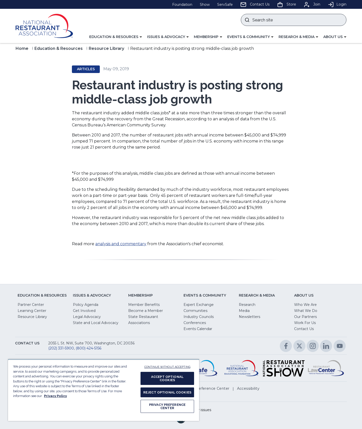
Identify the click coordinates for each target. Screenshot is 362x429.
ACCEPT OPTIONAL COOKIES (167, 378)
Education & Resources (58, 48)
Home (22, 48)
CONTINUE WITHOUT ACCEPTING (167, 367)
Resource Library (106, 48)
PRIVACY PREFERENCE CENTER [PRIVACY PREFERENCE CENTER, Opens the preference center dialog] (167, 406)
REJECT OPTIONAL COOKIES (167, 392)
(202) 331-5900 (61, 348)
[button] (115, 37)
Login (337, 4)
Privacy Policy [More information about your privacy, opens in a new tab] (55, 396)
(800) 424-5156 (88, 348)
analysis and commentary (120, 243)
